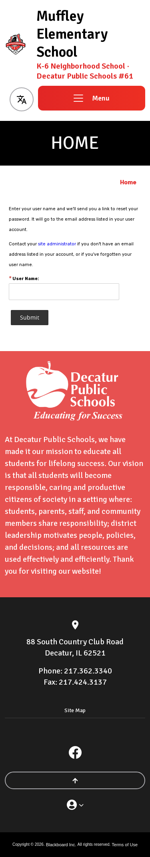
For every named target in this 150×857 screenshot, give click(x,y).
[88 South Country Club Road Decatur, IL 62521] (75, 647)
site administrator (57, 244)
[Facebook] (75, 752)
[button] (21, 98)
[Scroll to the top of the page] (75, 780)
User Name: (24, 278)
